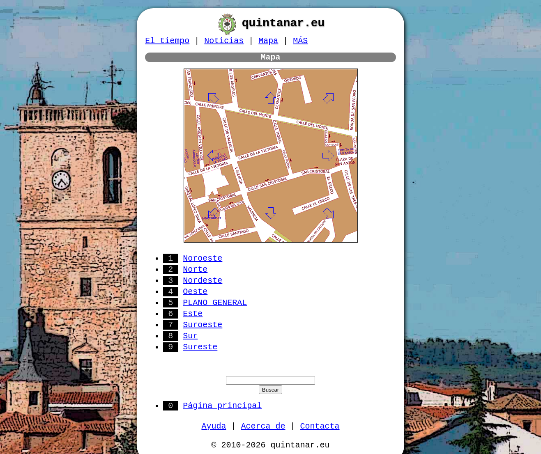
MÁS (300, 41)
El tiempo (167, 41)
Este (193, 314)
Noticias (224, 41)
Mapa (268, 41)
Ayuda (213, 426)
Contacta (320, 426)
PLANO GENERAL (215, 302)
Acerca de (263, 426)
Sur (190, 336)
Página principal (222, 405)
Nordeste (202, 280)
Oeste (195, 291)
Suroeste (202, 325)
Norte (195, 269)
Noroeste (202, 258)
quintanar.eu (283, 23)
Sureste (200, 347)
